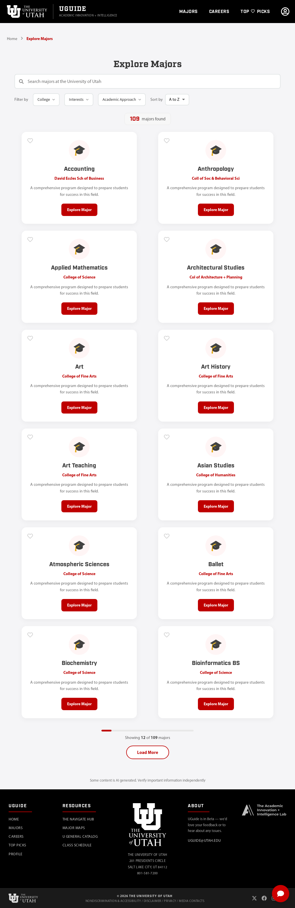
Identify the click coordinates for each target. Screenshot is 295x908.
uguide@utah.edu (204, 840)
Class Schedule (77, 845)
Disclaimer (152, 901)
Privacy (170, 901)
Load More (147, 753)
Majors (15, 828)
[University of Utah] (26, 11)
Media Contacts (191, 901)
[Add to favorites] (30, 140)
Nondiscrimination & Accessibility (113, 901)
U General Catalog (80, 836)
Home (12, 38)
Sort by (156, 99)
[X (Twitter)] (254, 898)
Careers (16, 836)
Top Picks (17, 845)
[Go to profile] (285, 11)
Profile (15, 854)
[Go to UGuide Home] (88, 11)
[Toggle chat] (280, 893)
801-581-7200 (147, 873)
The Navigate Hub (78, 819)
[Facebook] (264, 898)
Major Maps (74, 828)
